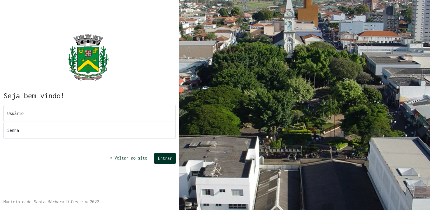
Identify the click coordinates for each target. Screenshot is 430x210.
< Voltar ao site (128, 157)
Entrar (165, 158)
